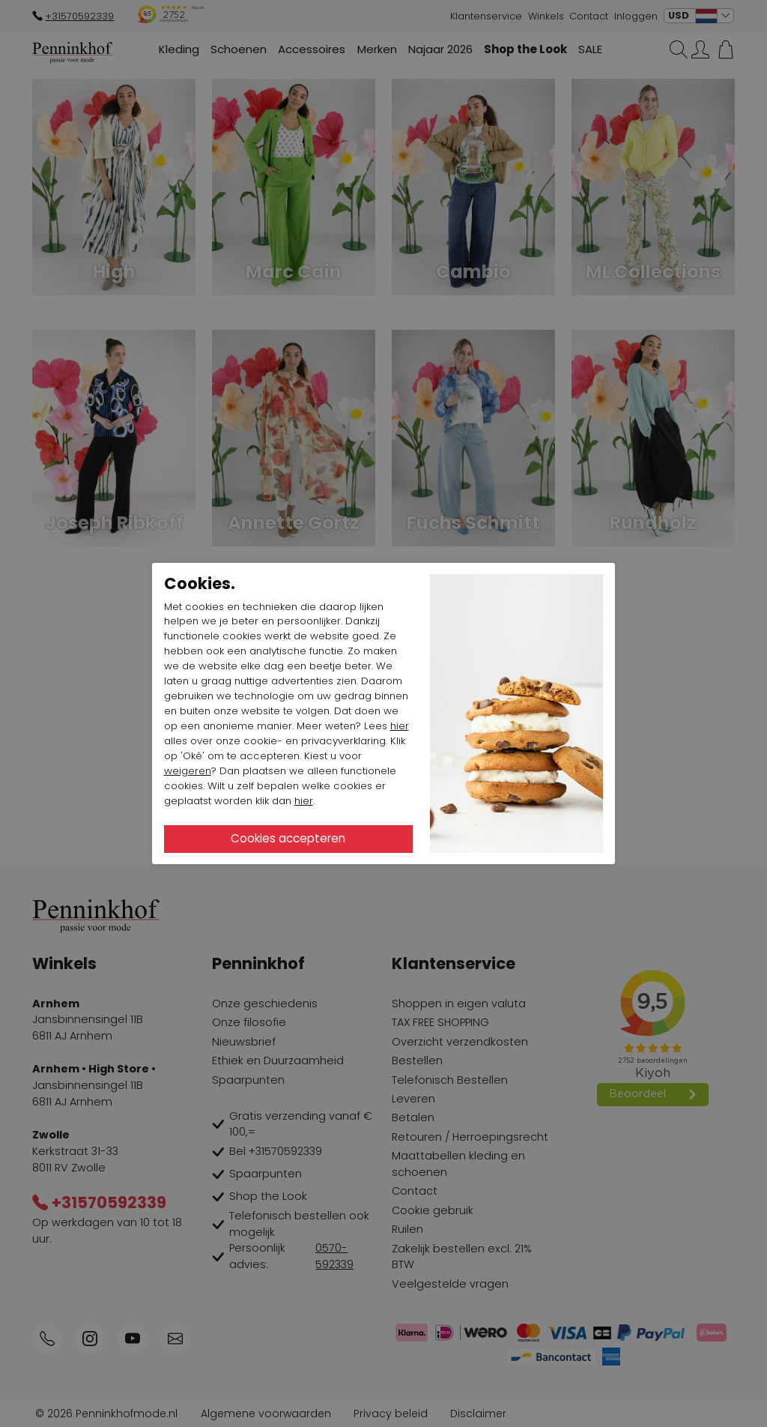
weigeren (187, 771)
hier (399, 726)
